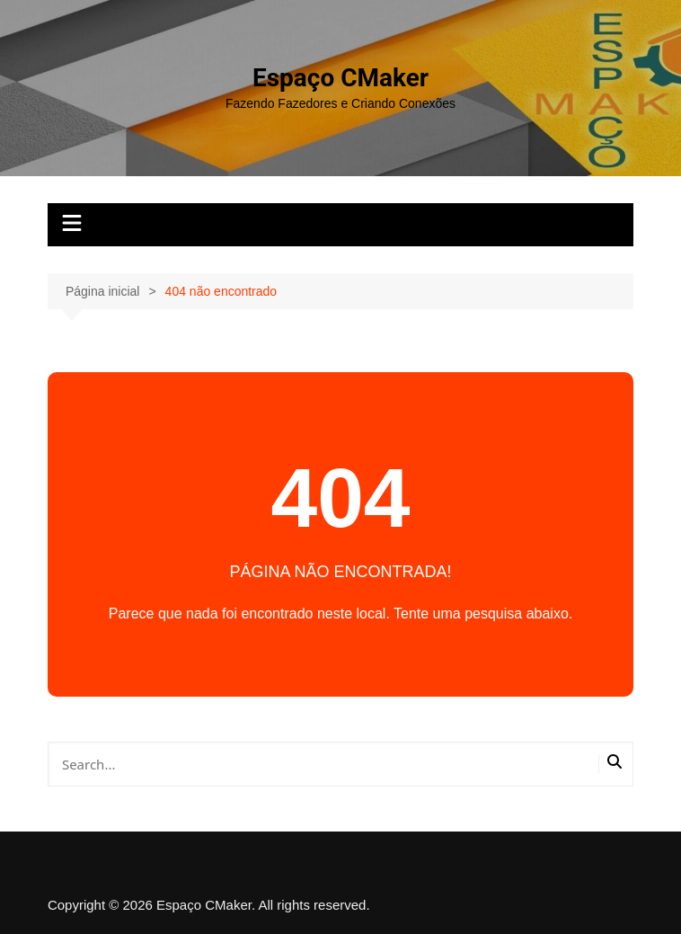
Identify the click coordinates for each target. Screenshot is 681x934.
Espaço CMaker (340, 78)
